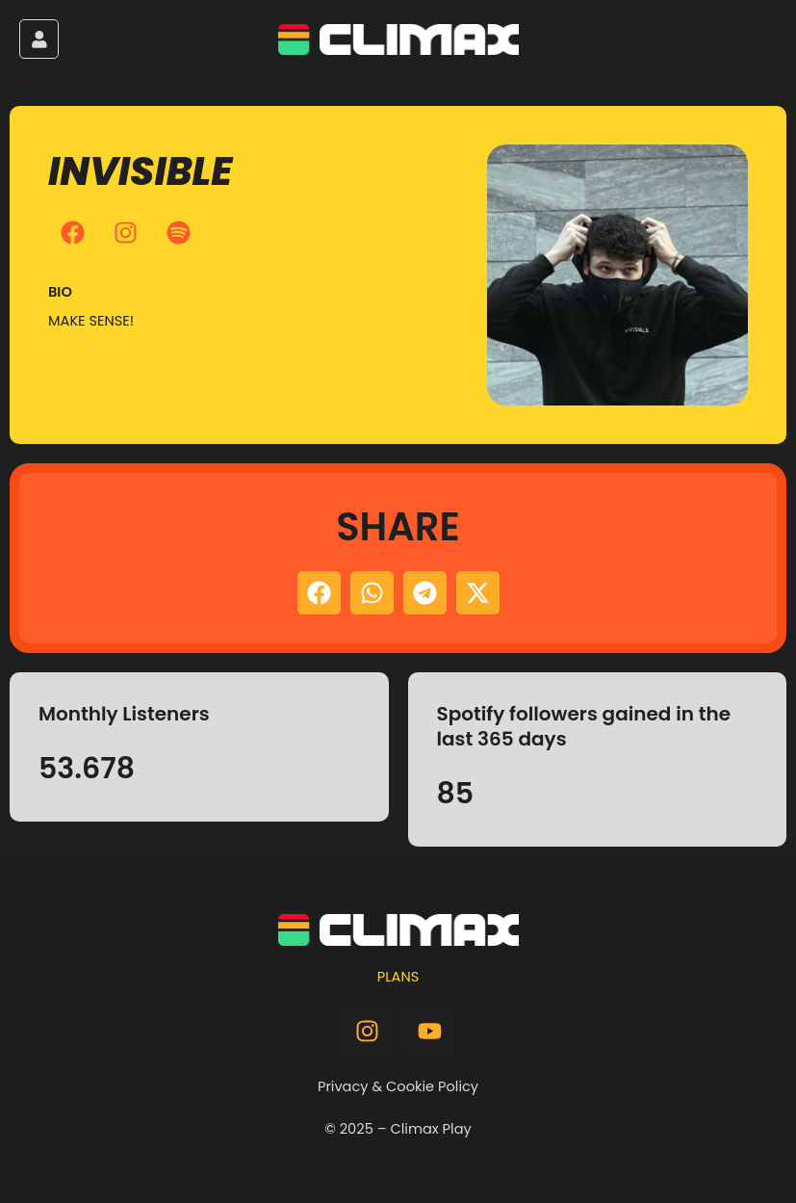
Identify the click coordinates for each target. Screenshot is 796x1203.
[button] (319, 593)
